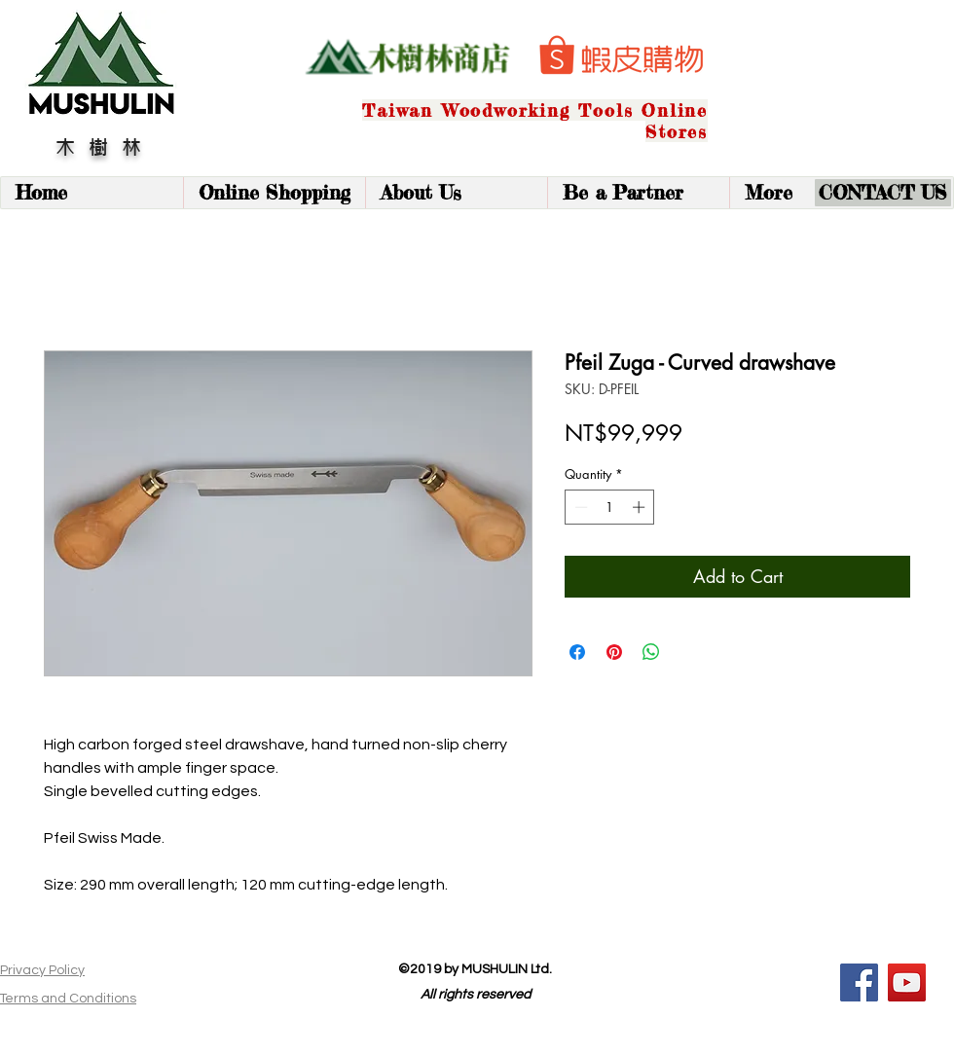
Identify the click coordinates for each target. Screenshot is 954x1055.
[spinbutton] (610, 507)
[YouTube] (907, 982)
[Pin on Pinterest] (614, 652)
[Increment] (640, 507)
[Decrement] (579, 507)
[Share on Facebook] (577, 652)
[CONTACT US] (883, 192)
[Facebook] (859, 982)
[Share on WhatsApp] (651, 652)
